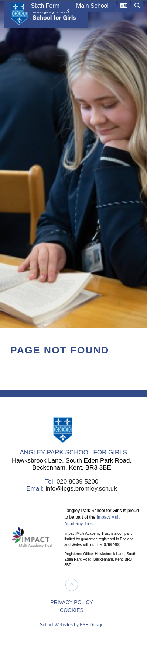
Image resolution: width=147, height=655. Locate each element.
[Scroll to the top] (71, 585)
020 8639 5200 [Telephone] (77, 481)
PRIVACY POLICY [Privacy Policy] (71, 602)
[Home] (44, 14)
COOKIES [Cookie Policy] (71, 610)
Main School (92, 6)
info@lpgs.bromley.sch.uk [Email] (81, 488)
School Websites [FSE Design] (56, 624)
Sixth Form (45, 6)
